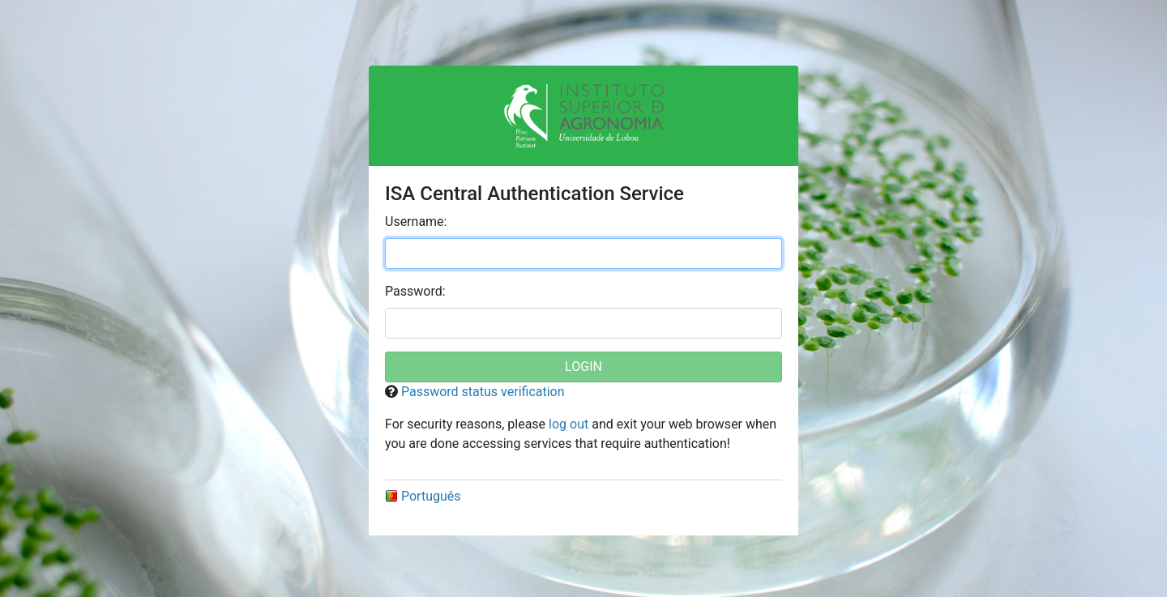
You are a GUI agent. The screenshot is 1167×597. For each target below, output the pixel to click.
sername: (416, 221)
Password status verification (483, 391)
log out (568, 424)
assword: (415, 291)
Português (423, 496)
